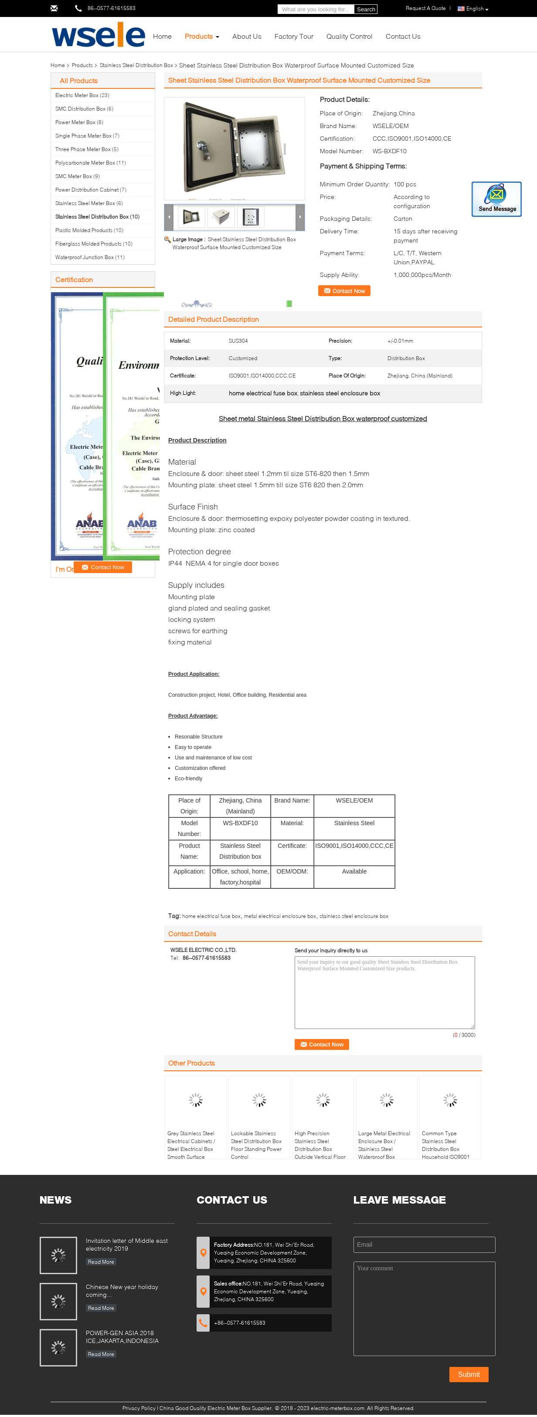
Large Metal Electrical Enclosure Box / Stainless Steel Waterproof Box (384, 1145)
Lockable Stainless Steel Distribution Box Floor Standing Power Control (256, 1145)
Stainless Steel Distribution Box (136, 65)
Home (162, 36)
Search (366, 9)
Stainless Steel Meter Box (85, 203)
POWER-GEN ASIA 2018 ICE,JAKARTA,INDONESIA (122, 1336)
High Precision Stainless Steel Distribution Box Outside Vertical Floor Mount (320, 1149)
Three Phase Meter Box (83, 149)
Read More (101, 1261)
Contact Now (349, 290)
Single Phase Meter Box (83, 135)
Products (199, 36)
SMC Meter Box (73, 176)
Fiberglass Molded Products (88, 243)
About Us (247, 36)
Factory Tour (294, 36)
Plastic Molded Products (83, 230)
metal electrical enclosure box (280, 916)
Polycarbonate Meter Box (85, 162)
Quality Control (349, 36)
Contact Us (403, 36)
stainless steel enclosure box (353, 916)
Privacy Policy (139, 1408)
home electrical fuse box (211, 916)
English (477, 9)
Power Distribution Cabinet (87, 189)
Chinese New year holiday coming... (122, 1290)
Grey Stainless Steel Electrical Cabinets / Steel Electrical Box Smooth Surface (191, 1145)
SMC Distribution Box (80, 108)
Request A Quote (426, 8)
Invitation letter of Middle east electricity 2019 (127, 1244)
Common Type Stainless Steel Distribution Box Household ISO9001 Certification (446, 1149)
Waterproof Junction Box (84, 257)
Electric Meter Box (77, 95)
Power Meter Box (75, 122)
